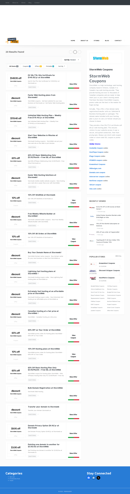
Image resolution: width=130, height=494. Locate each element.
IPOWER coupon (95, 160)
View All (118, 256)
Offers (38, 66)
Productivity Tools (15, 478)
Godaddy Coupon (96, 148)
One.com (92, 189)
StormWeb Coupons (15, 81)
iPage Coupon (94, 156)
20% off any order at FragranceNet (107, 232)
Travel (11, 480)
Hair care (12, 477)
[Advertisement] (65, 22)
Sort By (61, 66)
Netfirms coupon (96, 181)
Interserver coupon (97, 176)
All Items (13, 66)
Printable (50, 66)
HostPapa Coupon (96, 152)
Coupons (27, 66)
